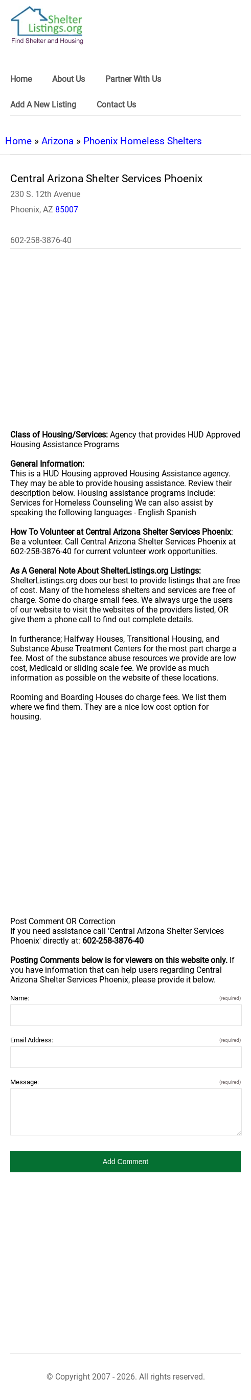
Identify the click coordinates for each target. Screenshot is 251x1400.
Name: (125, 998)
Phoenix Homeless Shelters (142, 141)
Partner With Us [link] (133, 79)
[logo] (47, 25)
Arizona (57, 141)
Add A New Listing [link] (43, 105)
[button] (125, 1161)
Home (18, 141)
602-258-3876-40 (41, 240)
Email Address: (125, 1040)
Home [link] (21, 79)
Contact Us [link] (116, 105)
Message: (125, 1082)
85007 (66, 209)
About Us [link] (68, 79)
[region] (125, 346)
